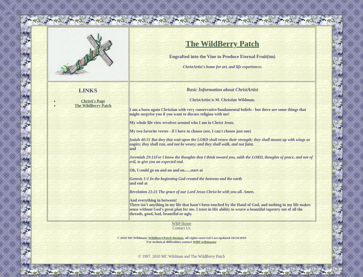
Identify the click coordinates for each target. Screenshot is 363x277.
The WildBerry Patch (222, 43)
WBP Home (181, 223)
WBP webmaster (205, 242)
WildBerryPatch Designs (165, 238)
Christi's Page (93, 101)
